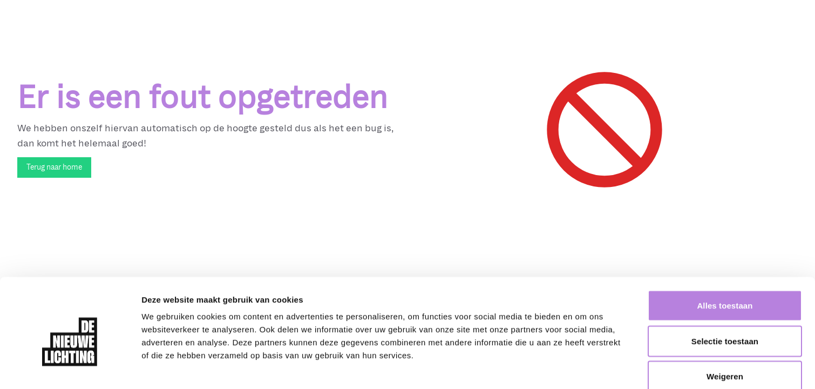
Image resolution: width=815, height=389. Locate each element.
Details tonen (583, 367)
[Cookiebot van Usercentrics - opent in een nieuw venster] (70, 368)
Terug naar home (54, 167)
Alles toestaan (724, 255)
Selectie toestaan (724, 291)
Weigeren (725, 326)
